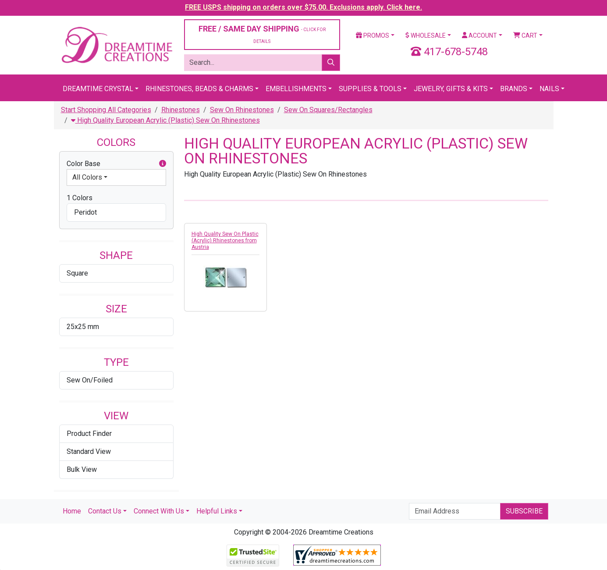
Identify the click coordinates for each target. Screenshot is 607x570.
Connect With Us (159, 511)
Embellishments (296, 89)
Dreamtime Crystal (98, 89)
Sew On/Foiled (90, 380)
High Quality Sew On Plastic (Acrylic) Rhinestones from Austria (225, 240)
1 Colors (79, 198)
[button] (162, 164)
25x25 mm (83, 326)
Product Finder (89, 433)
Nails (549, 89)
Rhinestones (180, 110)
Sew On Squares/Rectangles (328, 110)
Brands (513, 89)
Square (77, 273)
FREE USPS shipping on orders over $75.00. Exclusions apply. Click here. (303, 7)
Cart (525, 35)
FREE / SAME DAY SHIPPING (262, 34)
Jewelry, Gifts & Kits (451, 89)
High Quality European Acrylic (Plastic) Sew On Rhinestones (165, 120)
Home (72, 511)
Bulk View (82, 469)
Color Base (116, 164)
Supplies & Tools (370, 89)
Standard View (89, 451)
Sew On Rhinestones (242, 110)
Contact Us (104, 511)
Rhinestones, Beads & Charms (199, 89)
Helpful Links (216, 511)
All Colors (87, 177)
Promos (372, 35)
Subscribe (524, 511)
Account (479, 35)
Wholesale (425, 35)
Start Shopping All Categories (106, 110)
